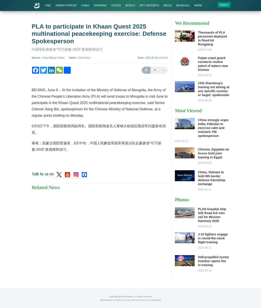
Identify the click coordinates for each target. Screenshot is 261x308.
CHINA (85, 5)
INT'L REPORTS (149, 5)
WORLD (130, 5)
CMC (48, 5)
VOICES (116, 5)
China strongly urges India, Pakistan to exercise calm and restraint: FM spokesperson (213, 128)
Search (224, 4)
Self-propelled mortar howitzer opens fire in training (213, 261)
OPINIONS (100, 5)
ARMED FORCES (66, 5)
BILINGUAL (183, 5)
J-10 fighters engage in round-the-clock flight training (213, 238)
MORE (198, 5)
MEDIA (167, 5)
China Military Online (53, 57)
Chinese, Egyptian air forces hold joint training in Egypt (213, 153)
